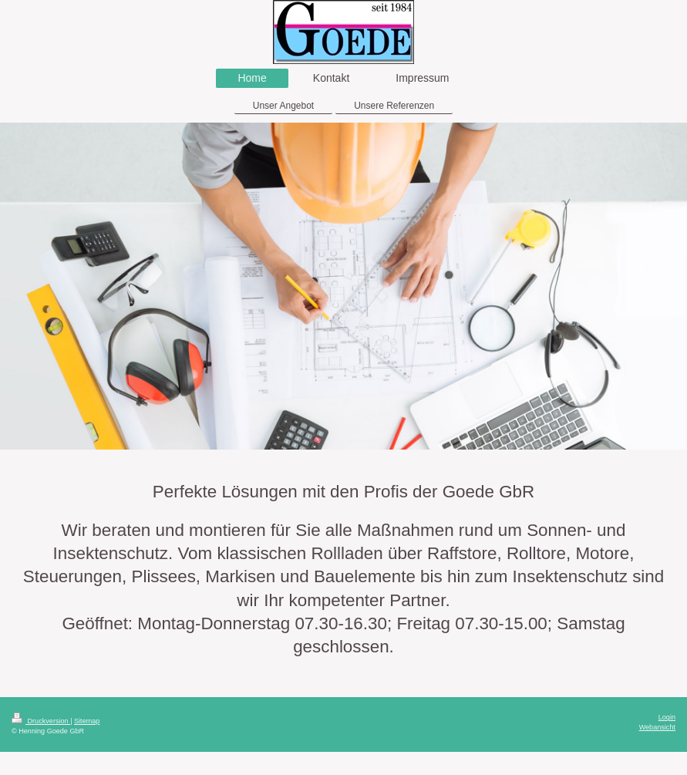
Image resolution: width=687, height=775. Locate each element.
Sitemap (86, 721)
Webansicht (657, 727)
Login (666, 717)
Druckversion (41, 721)
